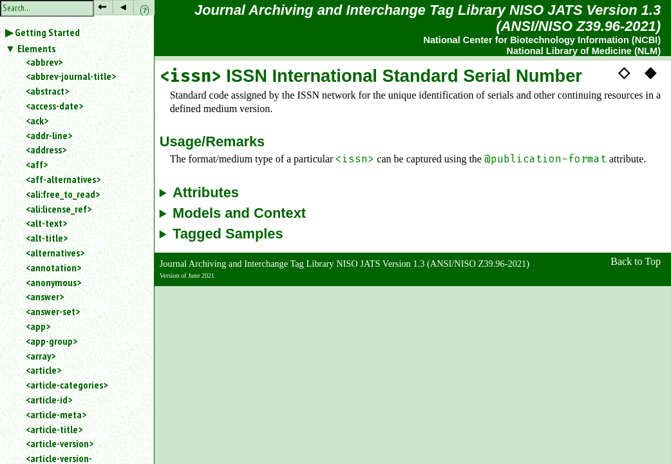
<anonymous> (53, 282)
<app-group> (51, 340)
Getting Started (47, 32)
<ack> (37, 120)
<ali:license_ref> (58, 208)
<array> (40, 355)
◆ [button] (650, 72)
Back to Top (635, 261)
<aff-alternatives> (63, 179)
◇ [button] (624, 72)
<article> (43, 369)
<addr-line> (49, 135)
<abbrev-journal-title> (71, 76)
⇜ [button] (102, 6)
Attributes (206, 192)
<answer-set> (53, 311)
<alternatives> (55, 252)
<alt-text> (46, 223)
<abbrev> (44, 61)
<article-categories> (67, 384)
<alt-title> (47, 237)
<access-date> (54, 105)
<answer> (45, 296)
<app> (38, 326)
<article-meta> (56, 414)
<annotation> (53, 267)
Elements (36, 48)
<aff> (37, 164)
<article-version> (59, 443)
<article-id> (49, 399)
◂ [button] (123, 6)
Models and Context (239, 213)
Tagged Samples (228, 234)
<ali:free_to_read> (63, 194)
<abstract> (47, 90)
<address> (46, 149)
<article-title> (54, 429)
